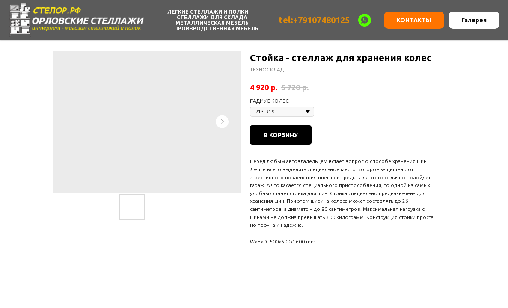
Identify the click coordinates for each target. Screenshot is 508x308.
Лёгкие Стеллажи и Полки (207, 12)
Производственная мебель (216, 28)
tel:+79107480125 (314, 20)
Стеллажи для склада (212, 17)
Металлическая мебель (212, 23)
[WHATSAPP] (364, 20)
